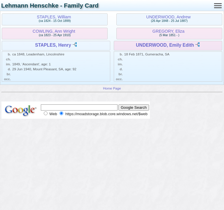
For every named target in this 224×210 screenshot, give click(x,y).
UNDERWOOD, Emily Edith (165, 45)
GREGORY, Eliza (169, 31)
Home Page (112, 88)
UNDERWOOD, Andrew (168, 17)
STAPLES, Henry (53, 45)
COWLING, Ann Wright (54, 31)
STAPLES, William (54, 17)
